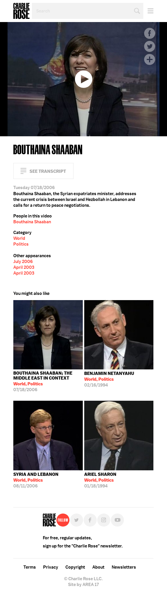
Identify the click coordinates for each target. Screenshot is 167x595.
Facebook (149, 33)
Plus (149, 59)
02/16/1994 (109, 379)
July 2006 (23, 261)
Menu (148, 11)
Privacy (50, 567)
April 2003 (23, 267)
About (98, 567)
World (19, 238)
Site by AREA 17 (83, 584)
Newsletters (124, 567)
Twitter (149, 46)
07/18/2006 (48, 381)
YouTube (117, 520)
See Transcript (48, 171)
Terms (29, 567)
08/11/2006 (35, 480)
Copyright (75, 567)
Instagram (103, 520)
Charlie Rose (21, 11)
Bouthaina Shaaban (32, 222)
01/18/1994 (100, 480)
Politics (21, 244)
